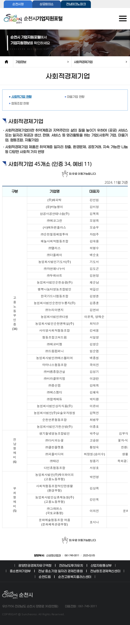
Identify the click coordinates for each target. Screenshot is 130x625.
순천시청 (17, 4)
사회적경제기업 (83, 62)
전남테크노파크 (76, 4)
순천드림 (45, 576)
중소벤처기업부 (20, 571)
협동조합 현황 (20, 103)
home (6, 61)
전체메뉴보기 (119, 20)
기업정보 (20, 62)
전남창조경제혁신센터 (105, 571)
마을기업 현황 (75, 96)
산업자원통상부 (101, 565)
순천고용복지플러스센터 (74, 576)
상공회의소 (47, 4)
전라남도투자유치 (71, 565)
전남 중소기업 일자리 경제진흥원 (60, 571)
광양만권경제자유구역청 (35, 565)
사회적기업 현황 (21, 96)
